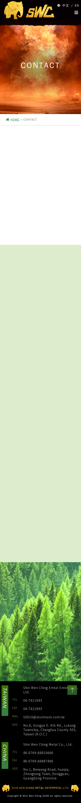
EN (77, 6)
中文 (65, 6)
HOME (14, 119)
